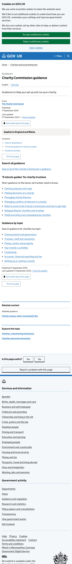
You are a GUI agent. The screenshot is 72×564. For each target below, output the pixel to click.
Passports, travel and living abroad (19, 462)
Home (4, 64)
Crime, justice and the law (15, 422)
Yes (30, 359)
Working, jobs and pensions (16, 472)
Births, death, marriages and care (19, 401)
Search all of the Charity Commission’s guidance (26, 169)
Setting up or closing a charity (19, 261)
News (5, 493)
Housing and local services (15, 452)
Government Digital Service (16, 551)
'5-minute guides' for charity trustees (21, 147)
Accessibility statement (14, 540)
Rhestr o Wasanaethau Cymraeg (18, 547)
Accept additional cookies (36, 34)
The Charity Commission (13, 104)
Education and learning (13, 437)
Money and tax (9, 457)
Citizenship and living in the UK (17, 416)
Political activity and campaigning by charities (27, 215)
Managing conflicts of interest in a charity (25, 201)
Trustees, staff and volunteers (19, 238)
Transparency (9, 514)
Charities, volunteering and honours (18, 333)
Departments (9, 488)
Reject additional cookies (36, 41)
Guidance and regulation (14, 498)
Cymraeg (15, 85)
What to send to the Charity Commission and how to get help (35, 206)
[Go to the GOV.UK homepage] (12, 56)
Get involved (8, 524)
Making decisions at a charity (19, 192)
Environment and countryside (17, 447)
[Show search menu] (68, 56)
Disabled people (10, 427)
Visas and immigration (13, 467)
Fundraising (10, 252)
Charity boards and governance (20, 234)
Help (4, 536)
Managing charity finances (17, 197)
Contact (32, 540)
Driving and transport (13, 432)
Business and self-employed (16, 406)
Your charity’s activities (16, 247)
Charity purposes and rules (18, 188)
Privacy (13, 536)
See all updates (28, 117)
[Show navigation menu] (57, 56)
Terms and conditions (13, 543)
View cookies (36, 48)
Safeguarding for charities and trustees (24, 210)
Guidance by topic (13, 150)
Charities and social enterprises (23, 64)
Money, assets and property (18, 243)
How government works (14, 519)
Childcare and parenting (14, 411)
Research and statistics (14, 504)
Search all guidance (13, 143)
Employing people (11, 442)
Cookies (23, 536)
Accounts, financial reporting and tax (23, 256)
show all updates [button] (39, 271)
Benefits (6, 396)
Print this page (13, 156)
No (41, 359)
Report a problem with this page (36, 369)
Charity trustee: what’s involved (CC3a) (20, 316)
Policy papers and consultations (18, 509)
